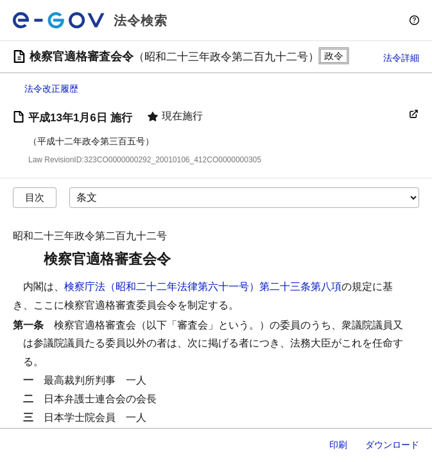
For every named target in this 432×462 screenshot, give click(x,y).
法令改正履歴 (51, 88)
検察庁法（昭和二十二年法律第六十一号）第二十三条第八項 (202, 286)
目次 (34, 197)
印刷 (338, 445)
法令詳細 (401, 58)
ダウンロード (392, 445)
